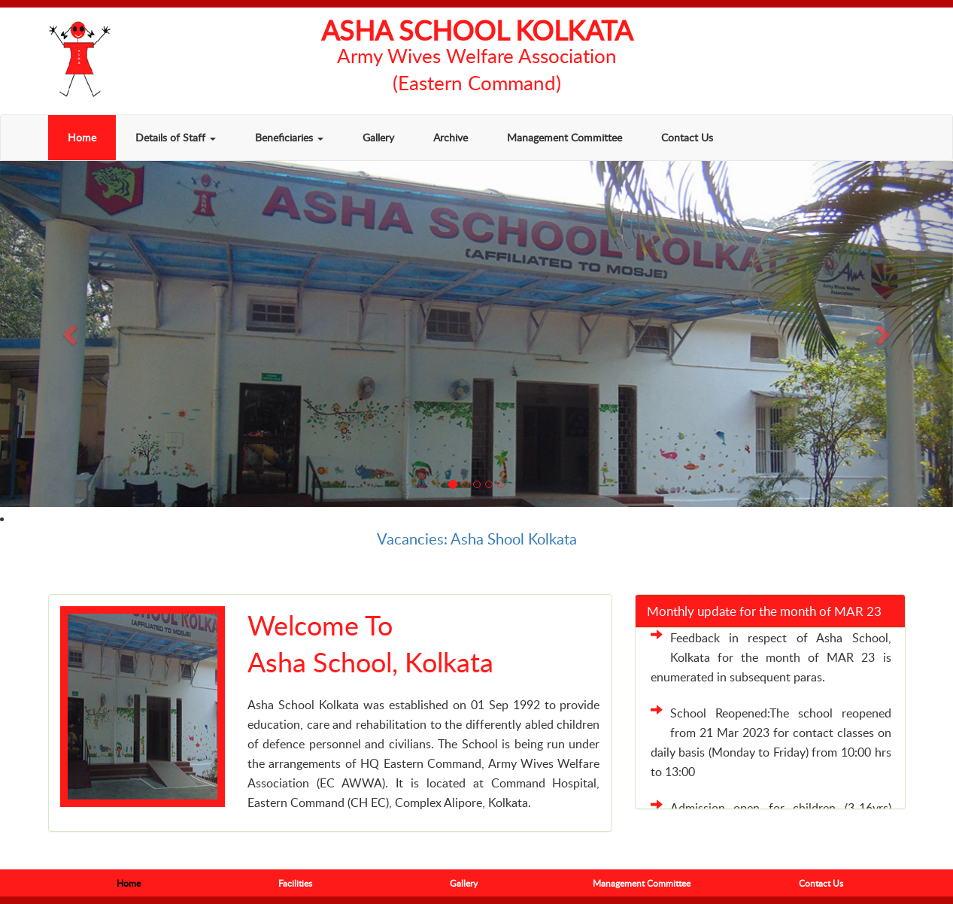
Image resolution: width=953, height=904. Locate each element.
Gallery (378, 137)
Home (82, 137)
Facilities (295, 883)
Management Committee (564, 137)
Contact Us (687, 137)
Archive (450, 137)
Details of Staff (175, 137)
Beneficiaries (289, 137)
